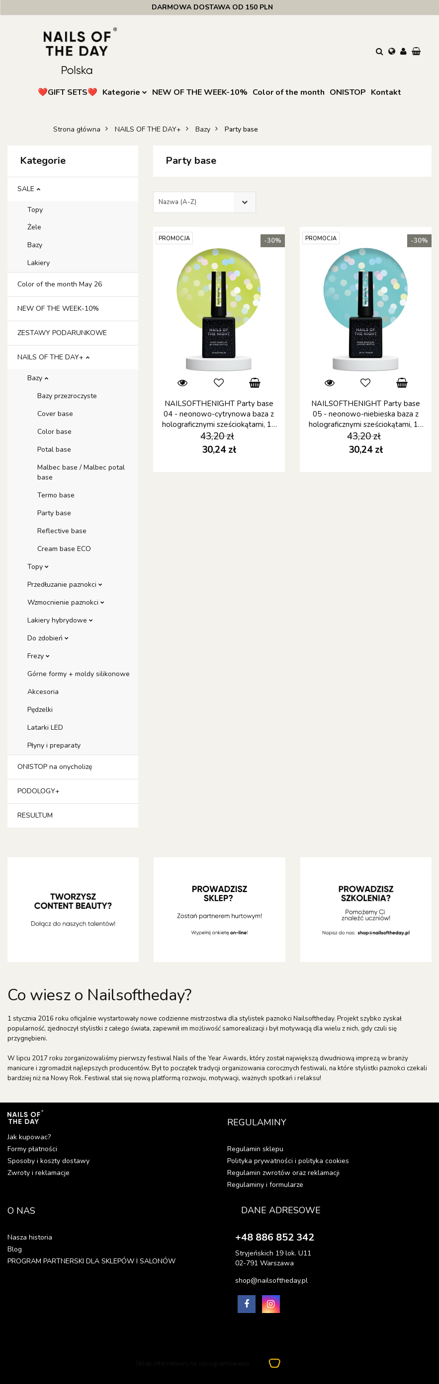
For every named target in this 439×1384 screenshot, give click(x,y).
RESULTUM (35, 815)
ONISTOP (348, 92)
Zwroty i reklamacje (38, 1172)
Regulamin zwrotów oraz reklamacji (283, 1172)
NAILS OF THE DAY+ (53, 357)
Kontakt (386, 92)
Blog (14, 1249)
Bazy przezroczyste (67, 396)
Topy (35, 209)
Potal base (54, 449)
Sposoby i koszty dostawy (48, 1161)
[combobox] (204, 202)
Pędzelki (40, 709)
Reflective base (62, 531)
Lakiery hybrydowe (60, 620)
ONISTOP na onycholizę (54, 766)
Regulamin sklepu (255, 1149)
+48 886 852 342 (274, 1237)
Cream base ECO (64, 549)
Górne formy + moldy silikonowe (78, 674)
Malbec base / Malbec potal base (81, 472)
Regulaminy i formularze (265, 1184)
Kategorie (124, 92)
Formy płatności (32, 1149)
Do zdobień (48, 638)
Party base (54, 513)
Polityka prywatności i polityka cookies (288, 1161)
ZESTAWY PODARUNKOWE (62, 333)
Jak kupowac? (29, 1137)
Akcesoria (43, 691)
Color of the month (289, 92)
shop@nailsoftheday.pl (271, 1280)
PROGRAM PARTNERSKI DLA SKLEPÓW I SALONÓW (91, 1261)
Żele (34, 227)
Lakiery (38, 263)
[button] (417, 52)
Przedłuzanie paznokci (64, 584)
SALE (28, 189)
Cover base (55, 413)
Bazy (34, 245)
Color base (54, 431)
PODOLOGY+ (38, 791)
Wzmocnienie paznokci (65, 602)
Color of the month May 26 (59, 284)
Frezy (38, 656)
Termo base (56, 495)
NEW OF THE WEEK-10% (200, 92)
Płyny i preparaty (54, 745)
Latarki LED (45, 727)
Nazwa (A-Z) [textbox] (177, 202)
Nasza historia (29, 1237)
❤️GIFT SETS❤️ (67, 92)
